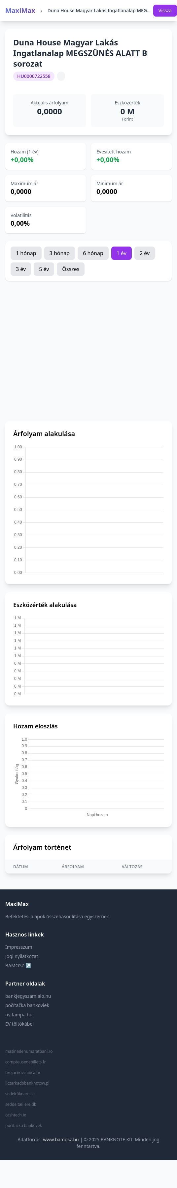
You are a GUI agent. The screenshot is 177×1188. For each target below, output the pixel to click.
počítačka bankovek (23, 1125)
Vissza (165, 10)
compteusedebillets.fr (25, 1062)
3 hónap (60, 253)
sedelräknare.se (20, 1094)
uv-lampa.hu (18, 1014)
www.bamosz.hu (61, 1139)
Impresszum (18, 947)
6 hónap (93, 253)
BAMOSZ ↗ (18, 965)
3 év (21, 269)
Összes (70, 269)
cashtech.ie (15, 1115)
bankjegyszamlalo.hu (28, 996)
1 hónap (26, 253)
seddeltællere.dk (20, 1104)
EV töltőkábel (19, 1024)
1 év (121, 253)
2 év (145, 253)
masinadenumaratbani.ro (29, 1051)
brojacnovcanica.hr (23, 1072)
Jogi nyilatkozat (21, 956)
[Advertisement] (62, 351)
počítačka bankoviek (27, 1005)
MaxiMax (20, 10)
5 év (44, 269)
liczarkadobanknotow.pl (27, 1083)
